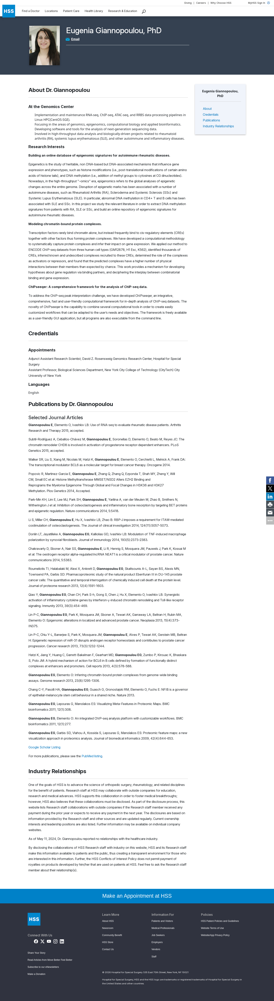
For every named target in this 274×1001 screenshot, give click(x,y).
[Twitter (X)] (42, 941)
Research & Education (122, 11)
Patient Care (71, 11)
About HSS (108, 921)
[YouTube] (49, 941)
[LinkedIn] (62, 941)
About (207, 109)
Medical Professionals (163, 928)
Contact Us (108, 949)
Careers (201, 2)
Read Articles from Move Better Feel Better (50, 960)
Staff (154, 956)
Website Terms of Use (212, 928)
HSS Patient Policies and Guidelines (220, 921)
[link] (270, 480)
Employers (157, 942)
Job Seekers (158, 935)
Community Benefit (112, 935)
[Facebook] (36, 941)
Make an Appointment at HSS (137, 896)
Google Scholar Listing (44, 747)
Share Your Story (37, 953)
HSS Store (107, 942)
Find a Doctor (31, 11)
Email (75, 39)
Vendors (156, 949)
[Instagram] (55, 941)
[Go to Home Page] (34, 919)
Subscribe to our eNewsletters (43, 967)
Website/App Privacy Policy (215, 935)
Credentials (210, 114)
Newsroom (107, 928)
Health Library (94, 11)
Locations (51, 11)
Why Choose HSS (220, 2)
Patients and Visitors (162, 921)
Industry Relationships (218, 126)
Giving (188, 2)
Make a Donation (37, 974)
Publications (211, 120)
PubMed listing (92, 756)
